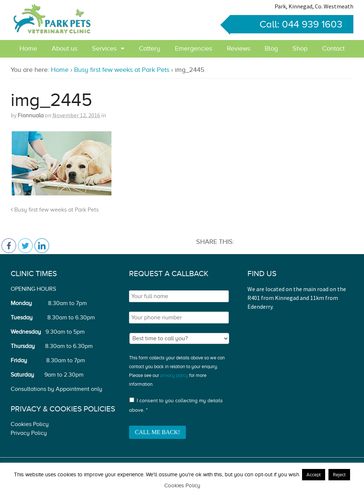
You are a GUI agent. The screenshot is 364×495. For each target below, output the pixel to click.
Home (28, 48)
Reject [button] (339, 474)
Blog (271, 48)
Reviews (238, 48)
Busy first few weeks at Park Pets (121, 69)
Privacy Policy (29, 433)
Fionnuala (31, 115)
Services (104, 48)
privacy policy (174, 375)
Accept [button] (313, 474)
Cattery (149, 48)
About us (64, 48)
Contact (333, 48)
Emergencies (193, 48)
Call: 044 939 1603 (286, 24)
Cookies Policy (30, 424)
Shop (300, 48)
